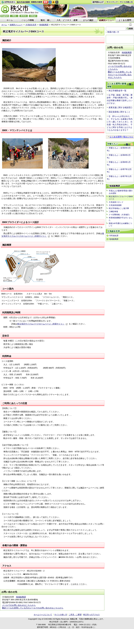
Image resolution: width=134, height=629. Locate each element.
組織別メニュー (106, 20)
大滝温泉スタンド (116, 202)
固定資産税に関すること (119, 112)
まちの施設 (88, 20)
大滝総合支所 (30, 25)
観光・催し (46, 20)
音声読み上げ (98, 2)
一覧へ (130, 84)
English (4, 16)
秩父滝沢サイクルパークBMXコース (121, 197)
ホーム (9, 20)
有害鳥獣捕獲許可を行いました (121, 219)
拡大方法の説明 (23, 2)
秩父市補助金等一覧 (117, 90)
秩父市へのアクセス (91, 615)
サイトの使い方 (125, 2)
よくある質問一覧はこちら (120, 137)
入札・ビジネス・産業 (67, 20)
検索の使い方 (113, 32)
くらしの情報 (27, 20)
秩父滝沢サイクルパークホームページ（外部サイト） (42, 324)
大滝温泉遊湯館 (115, 205)
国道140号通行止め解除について (120, 224)
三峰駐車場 (113, 211)
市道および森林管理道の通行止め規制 (121, 192)
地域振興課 (43, 25)
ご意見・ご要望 (75, 615)
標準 (45, 2)
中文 (14, 16)
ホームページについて (43, 615)
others (33, 16)
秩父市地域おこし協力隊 (119, 208)
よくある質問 (124, 20)
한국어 (23, 16)
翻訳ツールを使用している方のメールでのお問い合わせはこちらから (32, 608)
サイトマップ (111, 2)
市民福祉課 (113, 236)
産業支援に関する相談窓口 (120, 107)
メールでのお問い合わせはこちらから (19, 605)
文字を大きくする (8, 2)
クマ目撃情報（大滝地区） (120, 215)
